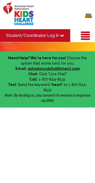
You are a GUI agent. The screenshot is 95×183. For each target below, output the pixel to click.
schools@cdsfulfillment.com (54, 69)
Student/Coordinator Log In (35, 35)
